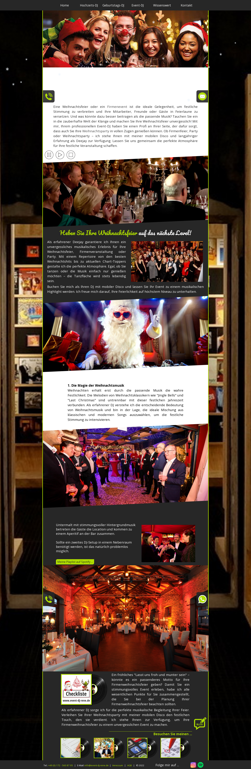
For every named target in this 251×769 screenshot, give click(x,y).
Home (64, 5)
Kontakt (186, 5)
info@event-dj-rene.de (97, 765)
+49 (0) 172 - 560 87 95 (60, 765)
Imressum (117, 765)
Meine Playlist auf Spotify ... (75, 562)
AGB (129, 765)
